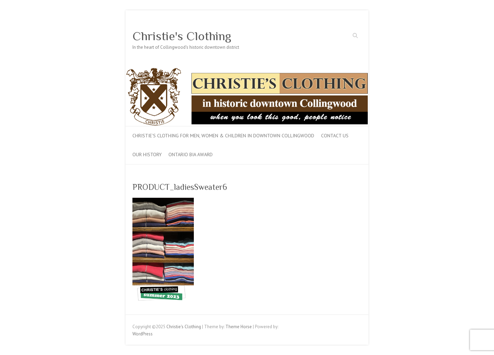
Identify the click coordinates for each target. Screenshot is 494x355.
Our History (147, 154)
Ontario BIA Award (190, 154)
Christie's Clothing (181, 36)
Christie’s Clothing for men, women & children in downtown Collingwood (223, 136)
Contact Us (335, 136)
